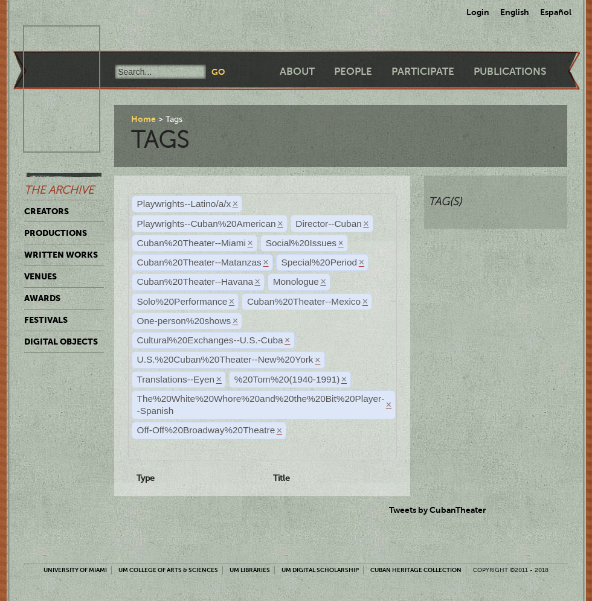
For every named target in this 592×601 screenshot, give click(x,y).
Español (555, 12)
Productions (55, 233)
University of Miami (75, 570)
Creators (46, 211)
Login (477, 12)
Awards (42, 298)
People (353, 71)
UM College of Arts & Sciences (168, 570)
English (514, 12)
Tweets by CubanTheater (437, 510)
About (297, 71)
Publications (510, 71)
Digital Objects (61, 341)
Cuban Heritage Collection (416, 570)
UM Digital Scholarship (320, 570)
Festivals (46, 320)
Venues (40, 276)
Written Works (61, 254)
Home (143, 119)
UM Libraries (250, 570)
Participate (422, 71)
